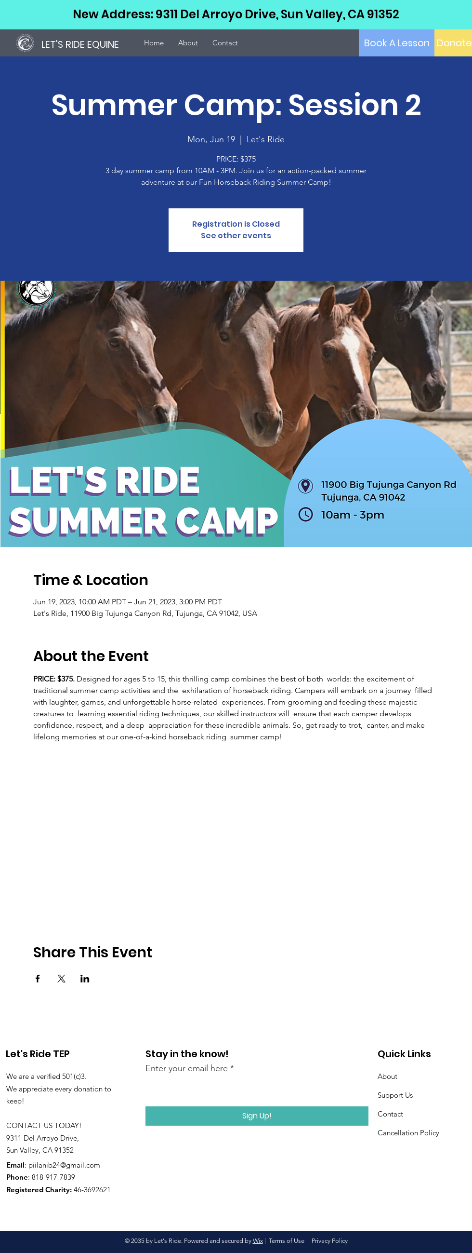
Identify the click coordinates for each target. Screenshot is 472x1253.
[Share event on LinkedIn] (85, 978)
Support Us (395, 1095)
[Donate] (454, 43)
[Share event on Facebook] (37, 978)
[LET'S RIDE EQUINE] (88, 44)
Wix (258, 1240)
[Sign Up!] (256, 1116)
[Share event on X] (61, 978)
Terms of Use (286, 1240)
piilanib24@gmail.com (64, 1165)
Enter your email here (186, 1068)
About (387, 1076)
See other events (236, 235)
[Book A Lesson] (397, 43)
